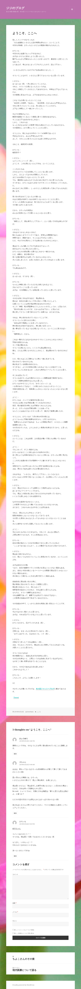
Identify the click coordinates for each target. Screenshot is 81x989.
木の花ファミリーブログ (45, 689)
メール (15, 912)
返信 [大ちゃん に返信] (15, 813)
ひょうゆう (23, 738)
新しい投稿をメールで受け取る (24, 933)
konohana (30, 712)
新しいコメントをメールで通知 (24, 930)
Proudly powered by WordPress (23, 985)
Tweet (16, 697)
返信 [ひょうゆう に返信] (15, 754)
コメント (15, 874)
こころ (39, 712)
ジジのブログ (15, 8)
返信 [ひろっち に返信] (15, 856)
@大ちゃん (16, 828)
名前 (14, 903)
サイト (14, 921)
